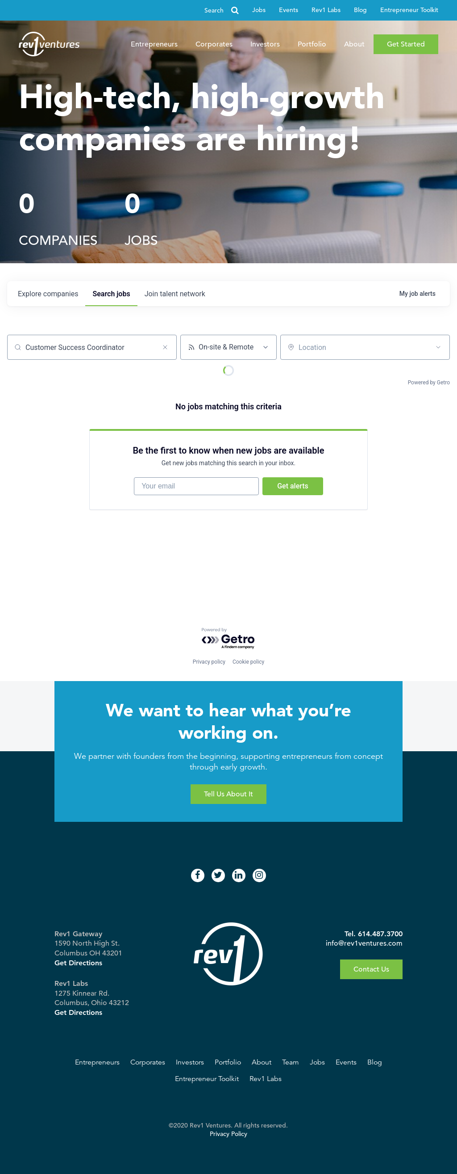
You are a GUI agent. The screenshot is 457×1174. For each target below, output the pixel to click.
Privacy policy (209, 662)
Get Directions (78, 963)
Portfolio (312, 44)
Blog (360, 10)
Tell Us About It (228, 794)
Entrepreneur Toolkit (409, 10)
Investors (265, 44)
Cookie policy (248, 662)
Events (288, 10)
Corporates (214, 44)
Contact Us (371, 969)
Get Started (406, 44)
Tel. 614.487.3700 (374, 934)
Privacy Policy (228, 1134)
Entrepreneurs (154, 44)
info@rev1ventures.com (364, 943)
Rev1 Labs (326, 10)
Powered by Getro (429, 382)
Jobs (259, 10)
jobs (111, 294)
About (354, 44)
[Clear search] (165, 347)
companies (48, 294)
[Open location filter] (438, 347)
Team (290, 1062)
